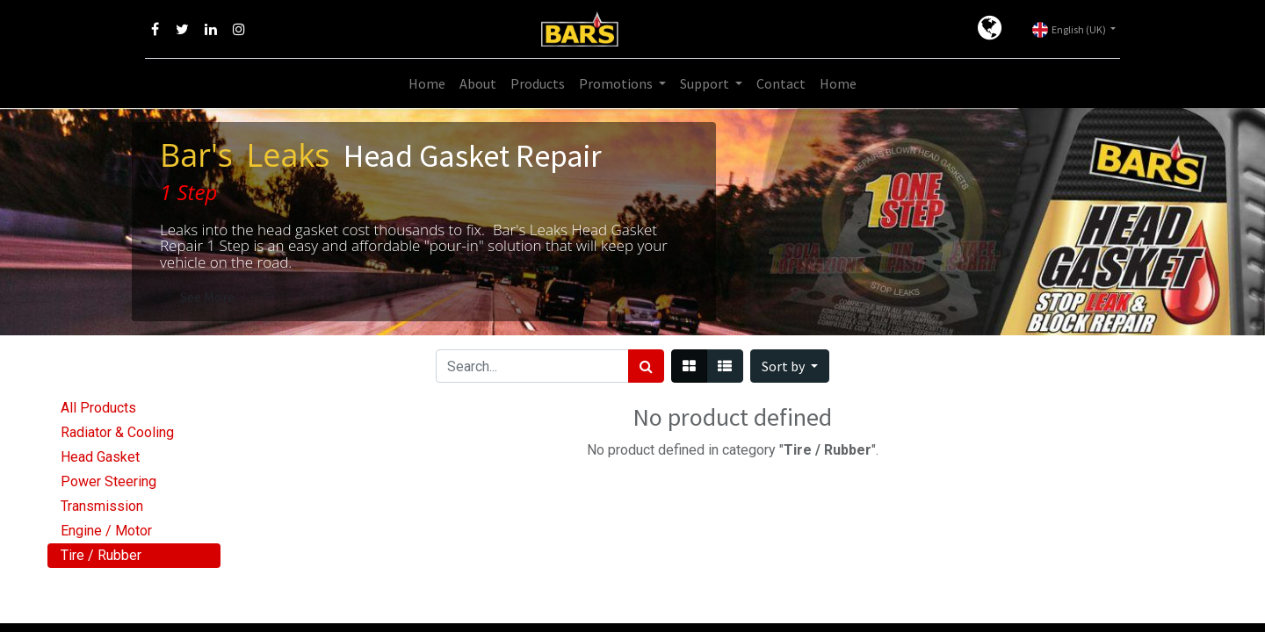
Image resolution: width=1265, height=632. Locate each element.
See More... (211, 296)
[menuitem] (426, 83)
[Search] (646, 366)
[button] (789, 366)
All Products (98, 407)
